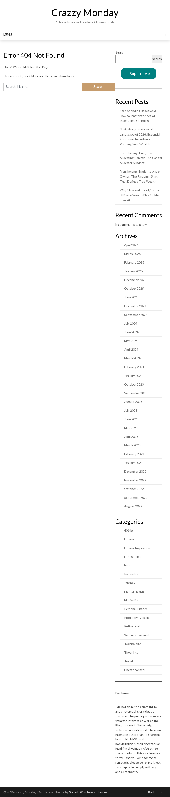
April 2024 (131, 349)
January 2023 (133, 462)
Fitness (129, 539)
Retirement (132, 626)
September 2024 (135, 315)
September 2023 (135, 393)
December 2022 (135, 471)
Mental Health (134, 591)
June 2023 (131, 419)
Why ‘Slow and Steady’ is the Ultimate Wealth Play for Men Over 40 (140, 195)
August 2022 (133, 506)
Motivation (131, 600)
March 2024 (132, 358)
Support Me (139, 73)
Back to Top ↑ (157, 792)
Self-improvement (136, 635)
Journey (129, 583)
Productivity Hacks (137, 617)
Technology (132, 644)
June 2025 (131, 297)
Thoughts (131, 652)
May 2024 (131, 341)
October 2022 (134, 489)
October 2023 (134, 384)
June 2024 (131, 332)
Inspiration (131, 574)
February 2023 (134, 454)
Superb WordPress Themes (88, 792)
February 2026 (134, 262)
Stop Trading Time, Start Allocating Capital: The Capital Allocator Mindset (141, 158)
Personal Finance (136, 609)
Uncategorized (134, 670)
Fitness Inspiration (137, 548)
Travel (128, 661)
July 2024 (130, 323)
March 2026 (132, 254)
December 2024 (135, 306)
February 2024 (134, 367)
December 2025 (135, 280)
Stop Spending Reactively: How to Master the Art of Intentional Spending (138, 115)
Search (120, 52)
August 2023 (133, 401)
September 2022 (135, 497)
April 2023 (131, 436)
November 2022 (135, 480)
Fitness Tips (132, 556)
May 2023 (131, 428)
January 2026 (133, 271)
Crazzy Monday (85, 12)
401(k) (128, 530)
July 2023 (130, 410)
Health (128, 565)
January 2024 (133, 375)
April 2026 (131, 245)
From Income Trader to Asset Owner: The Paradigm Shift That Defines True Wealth (140, 176)
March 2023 (132, 445)
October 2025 (134, 288)
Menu (7, 34)
